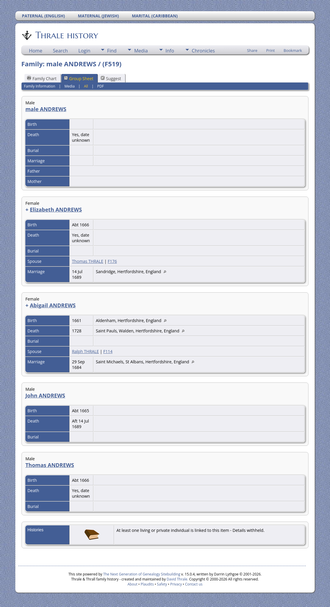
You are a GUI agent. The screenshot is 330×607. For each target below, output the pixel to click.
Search (60, 50)
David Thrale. (177, 579)
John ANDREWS (45, 395)
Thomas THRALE (87, 261)
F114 (107, 351)
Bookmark (293, 50)
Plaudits (147, 584)
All (86, 86)
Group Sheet (78, 78)
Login (84, 50)
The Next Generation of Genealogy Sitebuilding (141, 574)
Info (170, 50)
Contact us (193, 584)
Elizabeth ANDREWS (56, 209)
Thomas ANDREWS (49, 465)
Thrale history (66, 35)
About (133, 584)
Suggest (111, 78)
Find (112, 50)
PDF (100, 86)
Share (252, 50)
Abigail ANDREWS (53, 305)
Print (270, 50)
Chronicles (203, 50)
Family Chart (42, 78)
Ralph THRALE (85, 351)
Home (35, 50)
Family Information (39, 86)
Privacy (176, 584)
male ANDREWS (45, 109)
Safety (162, 584)
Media (141, 50)
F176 (112, 261)
